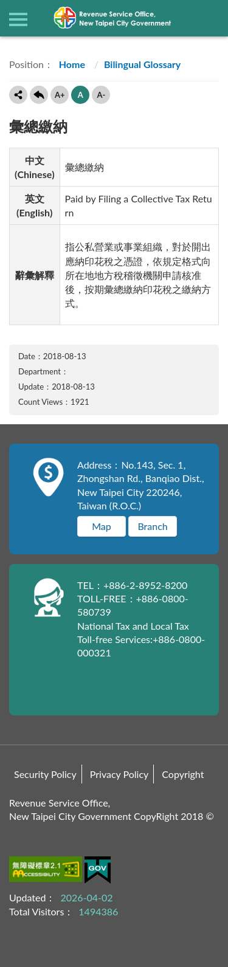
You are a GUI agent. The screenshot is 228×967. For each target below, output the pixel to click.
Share (18, 95)
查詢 (210, 18)
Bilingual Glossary (142, 64)
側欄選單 (18, 19)
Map (101, 526)
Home (71, 64)
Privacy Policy (119, 774)
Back (39, 95)
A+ (60, 95)
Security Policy (45, 774)
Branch (152, 526)
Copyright (183, 774)
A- (101, 95)
